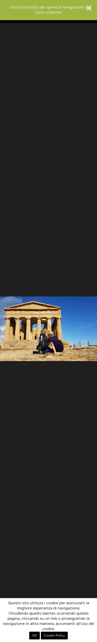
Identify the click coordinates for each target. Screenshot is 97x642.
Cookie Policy (54, 635)
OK (34, 635)
